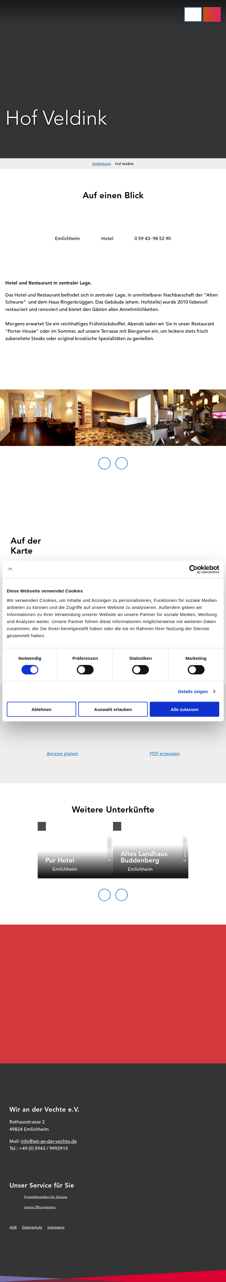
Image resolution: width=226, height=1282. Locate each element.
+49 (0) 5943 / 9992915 (43, 1148)
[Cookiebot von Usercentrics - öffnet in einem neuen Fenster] (193, 569)
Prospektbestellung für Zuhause (45, 1197)
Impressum (55, 1227)
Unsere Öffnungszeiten (40, 1207)
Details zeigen (193, 691)
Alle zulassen (185, 709)
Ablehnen (41, 709)
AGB (13, 1227)
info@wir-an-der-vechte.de (49, 1141)
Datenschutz (32, 1227)
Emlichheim (101, 163)
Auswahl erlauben (113, 709)
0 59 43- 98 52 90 (152, 239)
